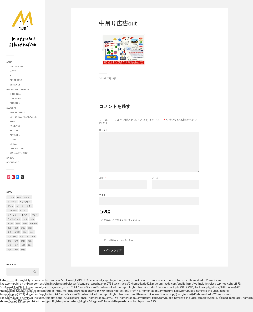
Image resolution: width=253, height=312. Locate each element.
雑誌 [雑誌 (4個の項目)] (30, 245)
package (15, 126)
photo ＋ (15, 103)
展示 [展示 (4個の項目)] (9, 232)
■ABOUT (11, 158)
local (13, 144)
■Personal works (17, 89)
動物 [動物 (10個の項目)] (25, 223)
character (17, 148)
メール (156, 178)
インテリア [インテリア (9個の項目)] (12, 202)
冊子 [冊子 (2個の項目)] (18, 223)
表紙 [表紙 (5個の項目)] (23, 245)
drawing (15, 98)
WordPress (23, 299)
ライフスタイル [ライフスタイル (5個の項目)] (14, 219)
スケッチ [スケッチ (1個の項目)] (19, 206)
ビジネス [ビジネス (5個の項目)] (23, 210)
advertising (17, 112)
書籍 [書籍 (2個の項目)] (9, 241)
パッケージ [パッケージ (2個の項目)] (12, 210)
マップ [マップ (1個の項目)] (34, 215)
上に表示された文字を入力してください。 (120, 220)
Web (12, 121)
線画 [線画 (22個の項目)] (9, 245)
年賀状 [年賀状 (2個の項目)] (17, 232)
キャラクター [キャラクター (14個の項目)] (25, 202)
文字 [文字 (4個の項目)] (21, 236)
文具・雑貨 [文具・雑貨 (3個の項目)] (12, 236)
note (13, 71)
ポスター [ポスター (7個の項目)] (25, 215)
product (15, 130)
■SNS (9, 62)
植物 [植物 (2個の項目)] (16, 241)
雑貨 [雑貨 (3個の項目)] (9, 249)
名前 (102, 178)
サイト (102, 194)
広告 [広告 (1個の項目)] (25, 232)
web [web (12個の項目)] (18, 197)
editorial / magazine (23, 117)
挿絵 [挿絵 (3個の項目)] (31, 232)
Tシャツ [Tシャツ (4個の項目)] (11, 197)
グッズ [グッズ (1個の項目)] (10, 206)
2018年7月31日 (107, 78)
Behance (15, 84)
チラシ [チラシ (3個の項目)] (29, 206)
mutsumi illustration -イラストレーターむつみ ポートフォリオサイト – (22, 292)
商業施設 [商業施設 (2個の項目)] (33, 223)
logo (13, 139)
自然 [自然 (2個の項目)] (16, 245)
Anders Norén (22, 302)
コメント (103, 130)
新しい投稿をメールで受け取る (118, 240)
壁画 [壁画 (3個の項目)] (16, 228)
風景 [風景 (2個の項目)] (16, 249)
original (15, 94)
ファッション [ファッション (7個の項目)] (13, 215)
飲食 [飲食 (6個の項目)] (23, 249)
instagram (16, 66)
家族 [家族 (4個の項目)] (30, 228)
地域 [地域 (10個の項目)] (9, 228)
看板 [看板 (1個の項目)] (30, 241)
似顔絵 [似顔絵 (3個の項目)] (10, 223)
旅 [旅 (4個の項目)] (27, 236)
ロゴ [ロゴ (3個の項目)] (25, 219)
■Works (11, 108)
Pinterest (16, 80)
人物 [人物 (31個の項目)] (32, 219)
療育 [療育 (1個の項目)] (23, 241)
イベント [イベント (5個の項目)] (27, 197)
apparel (15, 135)
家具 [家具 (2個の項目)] (23, 228)
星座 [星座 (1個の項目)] (33, 236)
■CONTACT (12, 162)
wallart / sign (19, 153)
